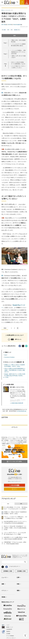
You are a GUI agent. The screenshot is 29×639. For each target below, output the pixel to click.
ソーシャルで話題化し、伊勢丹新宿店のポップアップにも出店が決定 (18, 52)
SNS (8, 29)
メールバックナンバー (14, 481)
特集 (19, 584)
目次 (19, 35)
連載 (4, 584)
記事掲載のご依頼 (7, 571)
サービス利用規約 (10, 635)
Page (5, 43)
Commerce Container (9, 357)
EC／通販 (4, 29)
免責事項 (8, 631)
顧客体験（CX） (17, 29)
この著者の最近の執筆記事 (16, 403)
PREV (4, 328)
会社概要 (8, 633)
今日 (8, 503)
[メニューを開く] (2, 2)
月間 (21, 503)
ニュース (5, 577)
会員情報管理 (9, 629)
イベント (5, 590)
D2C (11, 29)
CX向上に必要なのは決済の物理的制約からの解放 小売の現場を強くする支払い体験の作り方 (14, 370)
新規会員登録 (14, 485)
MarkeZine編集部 (17, 24)
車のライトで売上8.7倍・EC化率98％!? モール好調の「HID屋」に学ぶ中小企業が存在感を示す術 (15, 528)
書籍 (19, 590)
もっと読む (6, 377)
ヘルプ (7, 625)
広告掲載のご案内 (21, 571)
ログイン (14, 489)
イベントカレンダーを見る (14, 461)
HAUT (5, 355)
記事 (19, 577)
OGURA (9, 24)
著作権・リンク (9, 627)
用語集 (4, 597)
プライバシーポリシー (11, 637)
